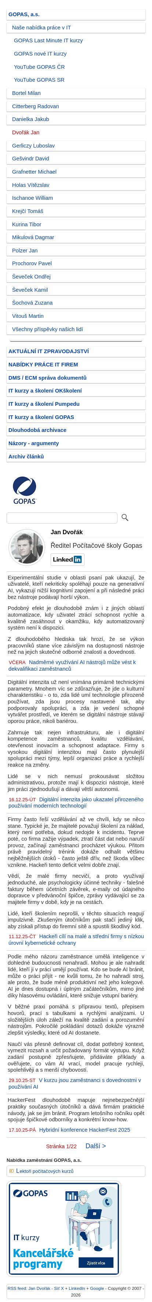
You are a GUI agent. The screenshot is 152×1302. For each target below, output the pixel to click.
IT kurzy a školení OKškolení (45, 391)
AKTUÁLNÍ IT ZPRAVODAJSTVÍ (48, 351)
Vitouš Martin (28, 316)
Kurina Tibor (26, 224)
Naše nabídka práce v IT (41, 28)
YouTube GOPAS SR (39, 80)
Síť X (59, 1288)
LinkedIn (77, 1288)
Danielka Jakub (30, 119)
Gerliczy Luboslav (33, 146)
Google (97, 1288)
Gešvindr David (30, 159)
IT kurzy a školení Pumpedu (44, 404)
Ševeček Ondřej (31, 277)
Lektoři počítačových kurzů (44, 1171)
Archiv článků (26, 457)
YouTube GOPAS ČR (39, 67)
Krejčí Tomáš (27, 211)
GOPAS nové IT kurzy (40, 54)
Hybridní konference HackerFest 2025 (84, 1130)
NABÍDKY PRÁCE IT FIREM (43, 365)
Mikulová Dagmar (33, 237)
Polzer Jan (25, 250)
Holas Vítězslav (30, 185)
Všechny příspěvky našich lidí (47, 329)
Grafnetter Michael (34, 172)
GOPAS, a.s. (24, 14)
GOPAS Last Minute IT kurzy (48, 40)
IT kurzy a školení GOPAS (41, 417)
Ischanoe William (32, 198)
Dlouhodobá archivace (37, 430)
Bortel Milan (26, 93)
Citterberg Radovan (35, 106)
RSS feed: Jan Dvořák (28, 1288)
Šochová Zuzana (32, 303)
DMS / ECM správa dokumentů (47, 378)
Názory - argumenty (33, 443)
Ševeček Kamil (30, 290)
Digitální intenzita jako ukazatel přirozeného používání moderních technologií (76, 803)
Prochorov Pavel (32, 263)
